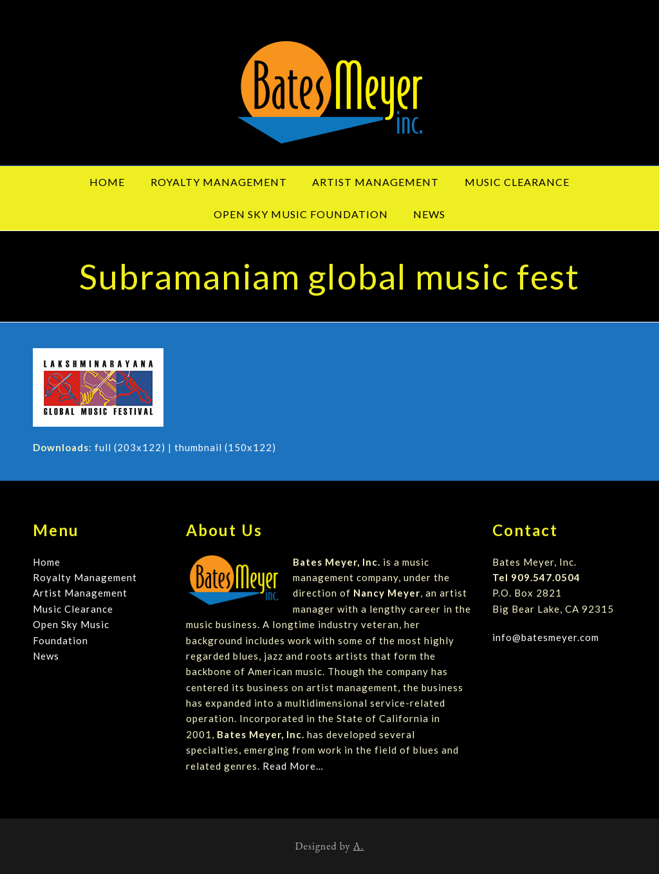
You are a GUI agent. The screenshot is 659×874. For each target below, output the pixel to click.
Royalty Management (85, 577)
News (46, 656)
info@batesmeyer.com (545, 637)
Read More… (293, 766)
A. (358, 846)
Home (46, 562)
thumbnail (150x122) (225, 447)
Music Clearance (73, 609)
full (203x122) (130, 447)
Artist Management (80, 593)
